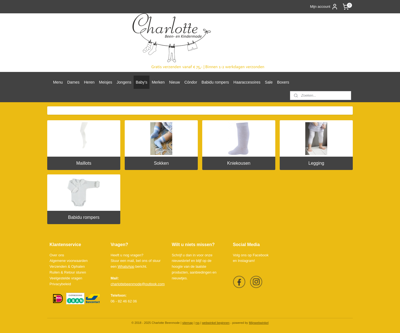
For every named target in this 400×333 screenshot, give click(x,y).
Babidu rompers (215, 82)
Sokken (161, 163)
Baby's (142, 82)
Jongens (124, 82)
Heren (89, 82)
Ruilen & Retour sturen (67, 272)
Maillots (83, 163)
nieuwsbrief (181, 261)
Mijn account (324, 6)
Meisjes (105, 82)
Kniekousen (239, 163)
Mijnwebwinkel (259, 322)
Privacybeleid (60, 284)
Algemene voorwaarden (68, 261)
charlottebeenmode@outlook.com (138, 284)
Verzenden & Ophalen (67, 266)
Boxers (283, 82)
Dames (73, 82)
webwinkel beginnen (215, 322)
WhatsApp (126, 266)
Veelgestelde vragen (65, 278)
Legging (316, 163)
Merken (158, 82)
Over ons (56, 255)
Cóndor (190, 82)
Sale (268, 82)
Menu (58, 82)
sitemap (187, 322)
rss (197, 322)
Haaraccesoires (246, 82)
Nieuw (174, 82)
